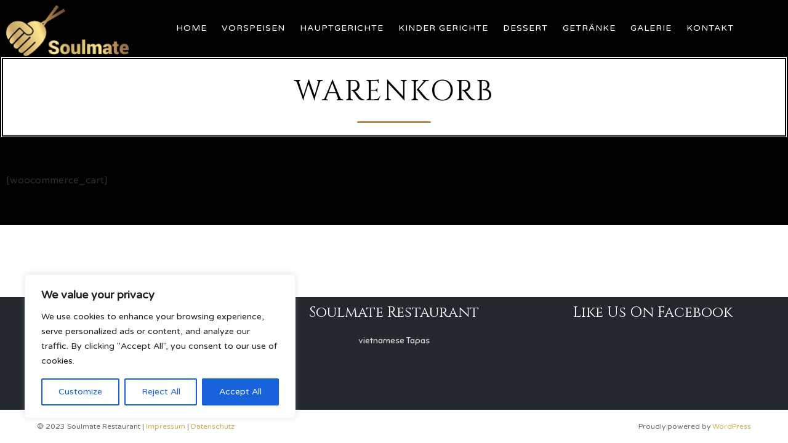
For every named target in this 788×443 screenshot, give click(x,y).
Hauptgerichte (342, 28)
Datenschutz (213, 426)
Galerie (651, 28)
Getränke (589, 28)
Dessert (525, 28)
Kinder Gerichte (443, 28)
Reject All (161, 391)
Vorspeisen (253, 28)
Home (191, 28)
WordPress (731, 426)
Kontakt (710, 28)
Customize (80, 391)
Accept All (240, 391)
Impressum (165, 426)
